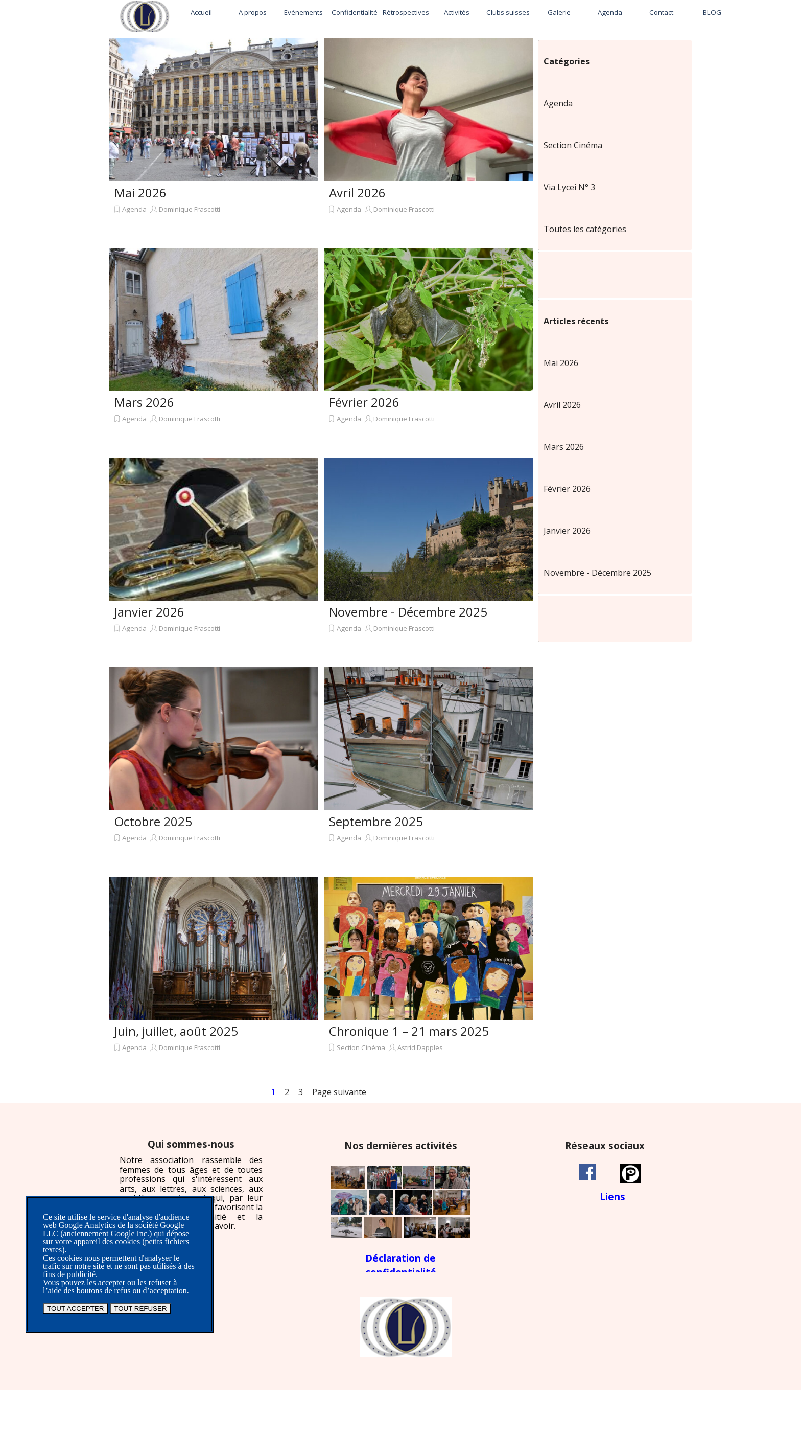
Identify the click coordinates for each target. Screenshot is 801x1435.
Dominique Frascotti (189, 209)
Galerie (559, 12)
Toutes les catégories (585, 229)
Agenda (610, 12)
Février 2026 (364, 402)
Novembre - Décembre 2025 (408, 611)
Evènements (303, 12)
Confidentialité (355, 12)
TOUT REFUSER (140, 1308)
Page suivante (339, 1092)
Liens (612, 1196)
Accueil (201, 12)
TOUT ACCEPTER (75, 1308)
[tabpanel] (191, 1184)
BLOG (712, 12)
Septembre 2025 (376, 821)
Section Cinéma (361, 1047)
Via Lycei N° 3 (569, 187)
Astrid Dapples (420, 1047)
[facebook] (587, 1172)
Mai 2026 (140, 192)
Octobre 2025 (153, 821)
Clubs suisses (508, 12)
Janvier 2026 (149, 611)
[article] (213, 140)
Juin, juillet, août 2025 (176, 1030)
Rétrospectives (406, 12)
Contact (661, 12)
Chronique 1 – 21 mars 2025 (409, 1030)
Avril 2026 (357, 192)
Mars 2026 (144, 402)
